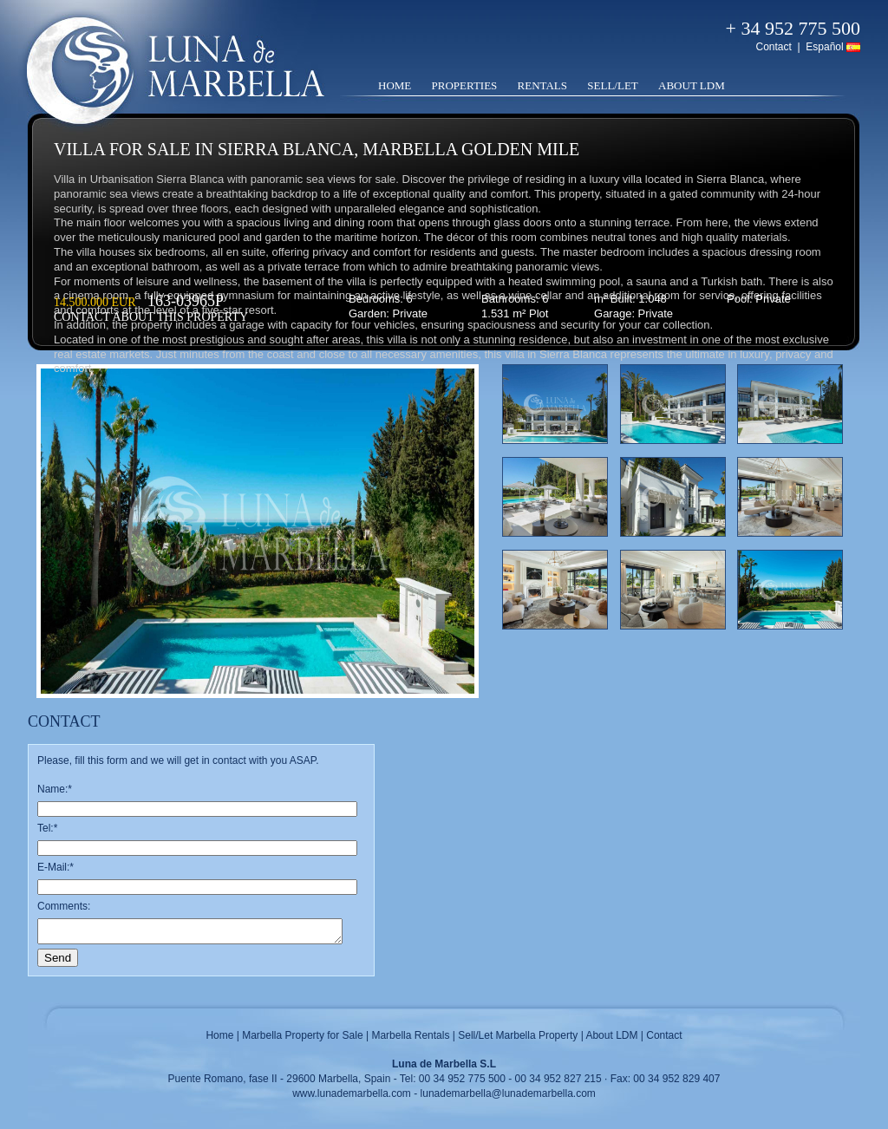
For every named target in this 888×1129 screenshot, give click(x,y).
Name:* (54, 789)
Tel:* (47, 828)
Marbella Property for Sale (302, 1035)
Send (57, 957)
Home (394, 85)
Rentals (542, 85)
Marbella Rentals (410, 1035)
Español (824, 47)
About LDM (691, 85)
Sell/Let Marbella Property (518, 1035)
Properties (465, 85)
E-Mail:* (55, 867)
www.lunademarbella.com (351, 1093)
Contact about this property (151, 316)
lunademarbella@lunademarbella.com (508, 1093)
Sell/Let (612, 85)
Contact (773, 47)
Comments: (63, 906)
